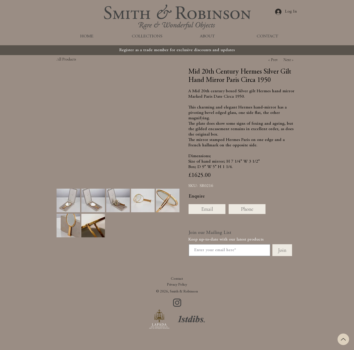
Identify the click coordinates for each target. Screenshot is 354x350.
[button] (273, 60)
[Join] (282, 250)
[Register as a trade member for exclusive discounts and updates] (177, 50)
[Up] (343, 339)
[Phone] (247, 209)
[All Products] (77, 59)
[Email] (207, 209)
